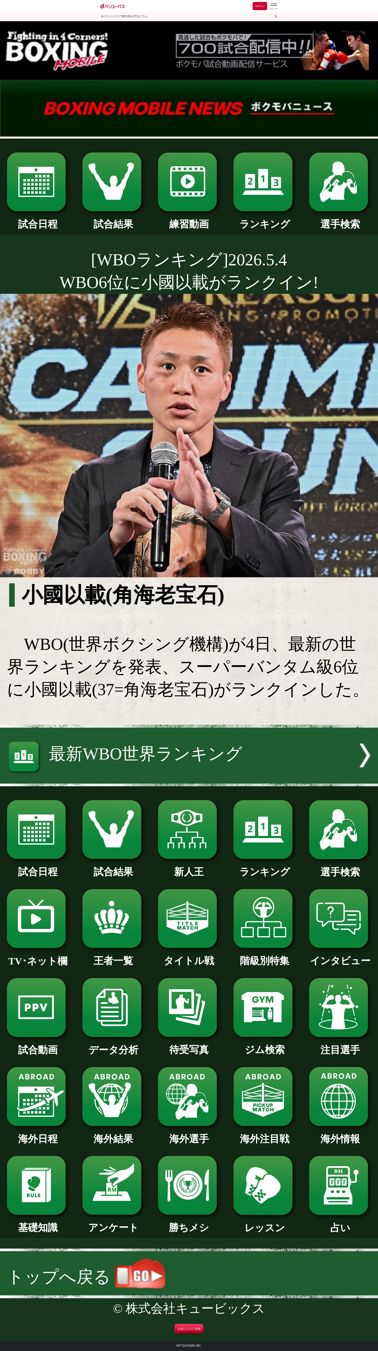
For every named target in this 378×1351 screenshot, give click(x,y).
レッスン (264, 1223)
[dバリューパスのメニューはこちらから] (274, 7)
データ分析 (113, 1045)
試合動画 (38, 1045)
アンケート (113, 1222)
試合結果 (113, 219)
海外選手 (189, 1134)
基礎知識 (38, 1222)
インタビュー (340, 956)
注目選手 (340, 1045)
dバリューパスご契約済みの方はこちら (124, 16)
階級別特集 (264, 956)
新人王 (189, 867)
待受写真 (189, 1045)
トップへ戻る (86, 1277)
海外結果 (113, 1134)
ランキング (264, 219)
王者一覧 (113, 956)
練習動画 (189, 219)
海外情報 (340, 1134)
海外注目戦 (264, 1134)
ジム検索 (264, 1045)
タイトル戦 (189, 956)
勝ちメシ (189, 1222)
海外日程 (38, 1134)
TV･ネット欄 (38, 956)
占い (340, 1223)
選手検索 (340, 219)
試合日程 (38, 219)
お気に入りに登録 (189, 1329)
